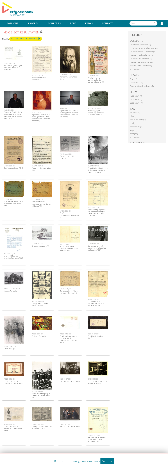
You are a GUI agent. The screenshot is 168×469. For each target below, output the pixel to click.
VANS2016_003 (9, 110)
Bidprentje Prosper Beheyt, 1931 (42, 169)
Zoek (73, 23)
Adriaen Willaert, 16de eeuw (68, 78)
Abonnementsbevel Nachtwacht (39, 78)
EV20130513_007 (9, 199)
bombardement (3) (137, 119)
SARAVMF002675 (65, 75)
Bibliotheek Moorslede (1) (140, 44)
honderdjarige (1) (137, 126)
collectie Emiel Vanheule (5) (141, 55)
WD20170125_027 (65, 334)
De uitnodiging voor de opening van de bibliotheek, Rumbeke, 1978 (68, 339)
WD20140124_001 (9, 379)
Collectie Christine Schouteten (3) (143, 48)
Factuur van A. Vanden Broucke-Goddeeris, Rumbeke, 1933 (97, 439)
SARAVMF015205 (37, 391)
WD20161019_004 (93, 435)
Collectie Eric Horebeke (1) (141, 58)
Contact (107, 23)
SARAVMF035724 (37, 244)
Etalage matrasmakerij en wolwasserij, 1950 (42, 427)
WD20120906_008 (37, 334)
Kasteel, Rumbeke (10, 291)
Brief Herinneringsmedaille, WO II (70, 215)
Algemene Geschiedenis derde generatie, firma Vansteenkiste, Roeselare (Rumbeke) (13, 115)
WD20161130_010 (65, 244)
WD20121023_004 (37, 424)
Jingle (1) (133, 130)
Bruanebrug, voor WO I (41, 246)
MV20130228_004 (65, 289)
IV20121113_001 (65, 424)
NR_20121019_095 (38, 301)
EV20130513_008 (37, 200)
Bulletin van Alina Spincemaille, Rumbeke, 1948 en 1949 (69, 248)
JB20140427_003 (65, 379)
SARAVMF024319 (93, 76)
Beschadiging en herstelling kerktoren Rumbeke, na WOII (96, 112)
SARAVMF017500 (93, 166)
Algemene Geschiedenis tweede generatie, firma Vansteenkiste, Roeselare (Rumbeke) (69, 113)
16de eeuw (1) (136, 96)
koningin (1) (134, 133)
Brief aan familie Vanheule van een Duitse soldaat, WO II (41, 204)
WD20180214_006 (93, 207)
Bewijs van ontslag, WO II (13, 168)
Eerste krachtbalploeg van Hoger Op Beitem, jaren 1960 (42, 395)
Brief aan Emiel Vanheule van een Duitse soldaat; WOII (13, 203)
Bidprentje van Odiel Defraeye (67, 157)
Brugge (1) (134, 79)
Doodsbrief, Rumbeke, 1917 (96, 337)
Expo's (89, 23)
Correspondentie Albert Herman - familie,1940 (68, 292)
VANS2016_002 (65, 108)
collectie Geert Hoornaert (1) (141, 62)
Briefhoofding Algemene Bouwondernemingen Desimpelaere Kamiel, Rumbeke (97, 212)
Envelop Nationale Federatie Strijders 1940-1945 (13, 428)
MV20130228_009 (9, 424)
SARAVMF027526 (37, 166)
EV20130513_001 (93, 379)
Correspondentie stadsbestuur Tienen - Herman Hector (96, 303)
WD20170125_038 (9, 63)
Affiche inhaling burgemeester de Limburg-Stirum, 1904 (96, 80)
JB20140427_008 (93, 334)
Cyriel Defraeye (9, 348)
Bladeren (33, 23)
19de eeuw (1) (136, 99)
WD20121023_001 (37, 76)
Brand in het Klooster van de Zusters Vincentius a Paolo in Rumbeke (98, 170)
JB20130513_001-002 (94, 108)
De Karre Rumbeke (39, 336)
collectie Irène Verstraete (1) (141, 65)
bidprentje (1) (135, 112)
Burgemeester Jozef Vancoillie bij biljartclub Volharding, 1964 (97, 248)
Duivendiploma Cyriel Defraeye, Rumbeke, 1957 (13, 382)
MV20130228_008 (65, 211)
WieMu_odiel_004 (10, 346)
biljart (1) (133, 116)
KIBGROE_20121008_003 (12, 289)
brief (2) (133, 123)
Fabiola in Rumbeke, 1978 (70, 426)
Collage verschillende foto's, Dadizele (40, 304)
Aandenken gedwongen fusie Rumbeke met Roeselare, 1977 (13, 67)
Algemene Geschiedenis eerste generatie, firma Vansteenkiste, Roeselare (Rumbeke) (41, 117)
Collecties (54, 23)
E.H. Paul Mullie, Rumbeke (70, 381)
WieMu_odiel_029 (66, 154)
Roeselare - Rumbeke (25, 38)
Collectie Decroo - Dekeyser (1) (142, 51)
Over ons (12, 23)
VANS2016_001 (36, 112)
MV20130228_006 (9, 166)
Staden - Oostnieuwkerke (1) (142, 86)
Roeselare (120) (136, 82)
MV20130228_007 (93, 299)
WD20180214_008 (9, 254)
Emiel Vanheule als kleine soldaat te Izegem (97, 382)
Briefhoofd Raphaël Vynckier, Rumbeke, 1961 (13, 257)
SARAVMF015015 (93, 244)
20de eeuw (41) (136, 103)
